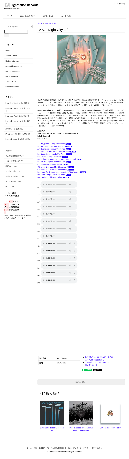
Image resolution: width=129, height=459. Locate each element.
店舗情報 (9, 151)
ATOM (12, 187)
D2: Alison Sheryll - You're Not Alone (54, 175)
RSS (7, 187)
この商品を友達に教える (94, 360)
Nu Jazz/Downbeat (13, 71)
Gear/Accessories (12, 87)
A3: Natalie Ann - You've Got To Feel (54, 149)
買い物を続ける (91, 365)
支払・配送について (26, 16)
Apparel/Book (11, 82)
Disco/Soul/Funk (50, 23)
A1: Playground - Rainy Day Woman (54, 144)
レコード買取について (14, 161)
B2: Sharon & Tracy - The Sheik (53, 157)
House (8, 51)
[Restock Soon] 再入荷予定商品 (18, 139)
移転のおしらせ (12, 166)
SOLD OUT (81, 382)
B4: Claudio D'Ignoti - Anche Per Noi (54, 162)
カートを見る (65, 16)
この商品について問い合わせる (97, 362)
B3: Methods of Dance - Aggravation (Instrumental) (60, 159)
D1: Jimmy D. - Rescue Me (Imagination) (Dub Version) (62, 172)
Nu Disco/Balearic (12, 61)
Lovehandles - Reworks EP (110, 428)
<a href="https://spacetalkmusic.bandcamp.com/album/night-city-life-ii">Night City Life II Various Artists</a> (62, 318)
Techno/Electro (11, 56)
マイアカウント (118, 4)
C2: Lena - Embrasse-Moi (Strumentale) (56, 167)
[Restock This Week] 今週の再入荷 (18, 109)
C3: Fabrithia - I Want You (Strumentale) (56, 169)
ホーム (8, 16)
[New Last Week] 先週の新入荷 (17, 116)
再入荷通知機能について (15, 156)
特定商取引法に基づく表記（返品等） (99, 357)
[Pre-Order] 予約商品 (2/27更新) (18, 134)
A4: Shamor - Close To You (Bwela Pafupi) (57, 151)
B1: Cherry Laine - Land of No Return (55, 154)
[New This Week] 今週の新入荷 (17, 103)
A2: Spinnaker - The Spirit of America (55, 146)
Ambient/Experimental (14, 66)
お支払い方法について (14, 171)
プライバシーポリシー (81, 448)
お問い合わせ (47, 16)
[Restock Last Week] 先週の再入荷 (18, 122)
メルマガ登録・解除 (13, 182)
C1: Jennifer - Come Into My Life (53, 164)
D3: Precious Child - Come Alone (53, 177)
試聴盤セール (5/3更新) (14, 129)
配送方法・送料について (15, 176)
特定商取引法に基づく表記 (61, 448)
